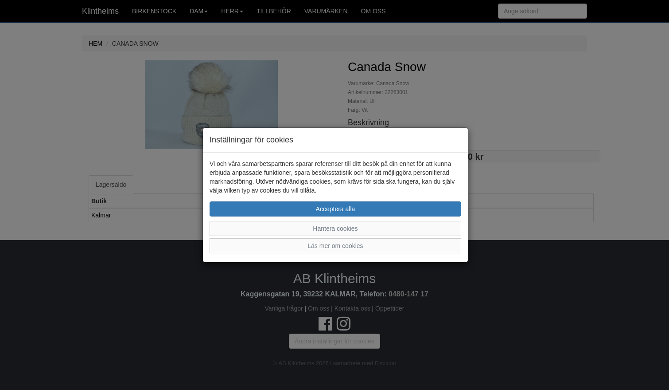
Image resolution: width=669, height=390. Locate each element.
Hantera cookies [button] (335, 228)
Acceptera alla (335, 209)
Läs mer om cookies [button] (335, 245)
